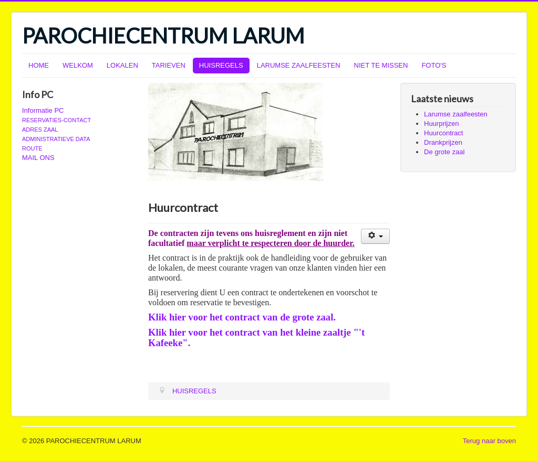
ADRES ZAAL (40, 129)
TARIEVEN (168, 65)
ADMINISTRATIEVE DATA (56, 139)
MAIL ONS (38, 158)
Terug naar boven (489, 441)
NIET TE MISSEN (381, 65)
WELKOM (78, 65)
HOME (38, 65)
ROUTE (32, 148)
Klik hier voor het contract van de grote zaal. (242, 317)
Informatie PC (43, 110)
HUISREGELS (221, 65)
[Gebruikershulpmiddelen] (375, 236)
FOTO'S (433, 65)
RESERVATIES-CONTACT (56, 120)
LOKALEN (122, 65)
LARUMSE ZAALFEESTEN (298, 65)
